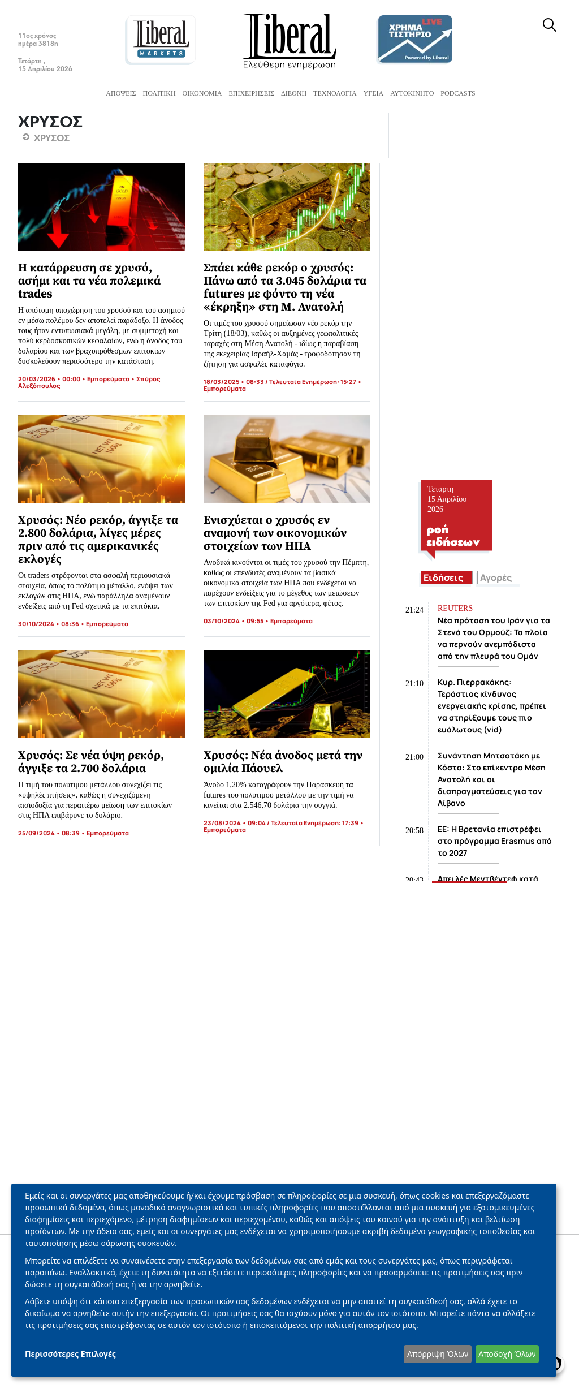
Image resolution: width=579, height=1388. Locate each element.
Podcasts (457, 93)
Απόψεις (121, 93)
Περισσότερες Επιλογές (70, 1353)
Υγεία (374, 93)
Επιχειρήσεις (251, 93)
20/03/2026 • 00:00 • (52, 378)
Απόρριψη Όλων (437, 1353)
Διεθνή (293, 93)
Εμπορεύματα (108, 378)
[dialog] (283, 1280)
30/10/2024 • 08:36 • (52, 623)
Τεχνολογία (335, 93)
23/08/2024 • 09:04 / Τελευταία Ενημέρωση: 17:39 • (284, 822)
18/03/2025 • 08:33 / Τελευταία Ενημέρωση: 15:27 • (283, 381)
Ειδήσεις (443, 577)
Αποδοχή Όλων (506, 1353)
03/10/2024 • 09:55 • (237, 621)
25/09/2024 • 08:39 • (52, 833)
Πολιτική (158, 93)
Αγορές (496, 577)
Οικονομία (202, 93)
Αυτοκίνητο (412, 93)
